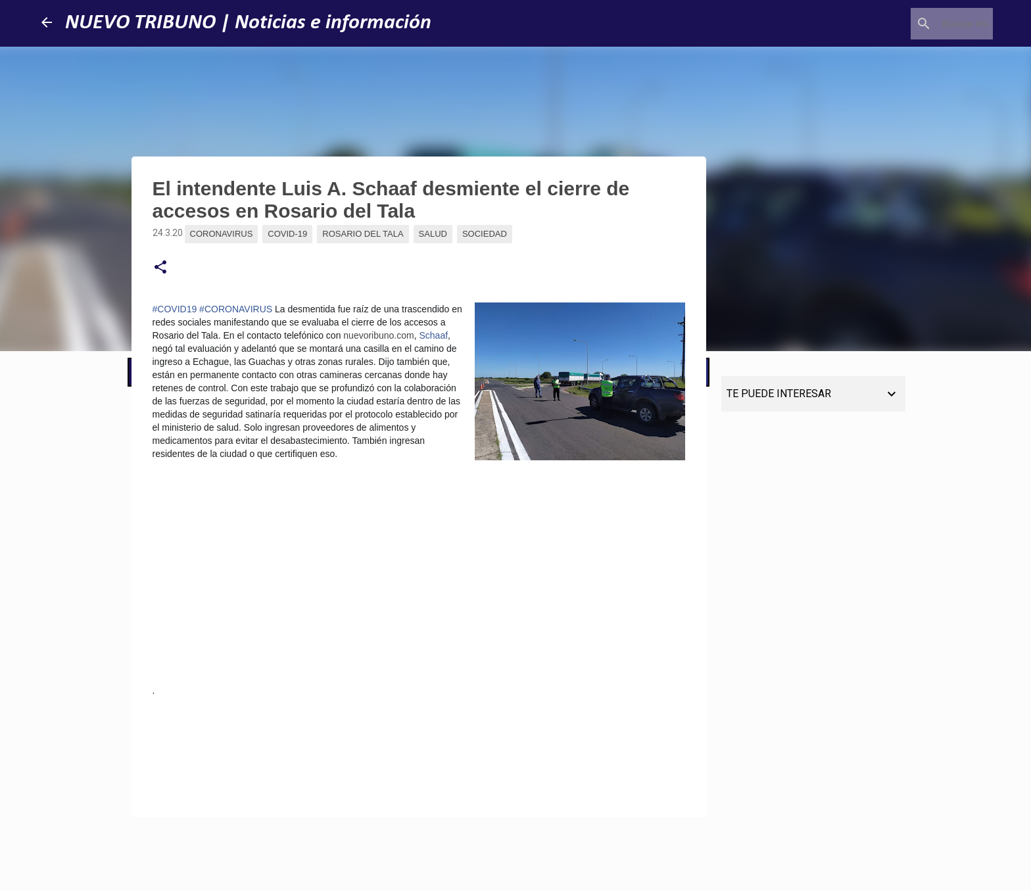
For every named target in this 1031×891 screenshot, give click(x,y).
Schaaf (434, 335)
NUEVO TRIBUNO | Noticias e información (248, 23)
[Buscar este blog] (924, 23)
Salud (433, 234)
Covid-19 (287, 234)
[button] (160, 267)
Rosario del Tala (362, 234)
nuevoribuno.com (378, 335)
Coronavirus (221, 234)
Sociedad (484, 234)
